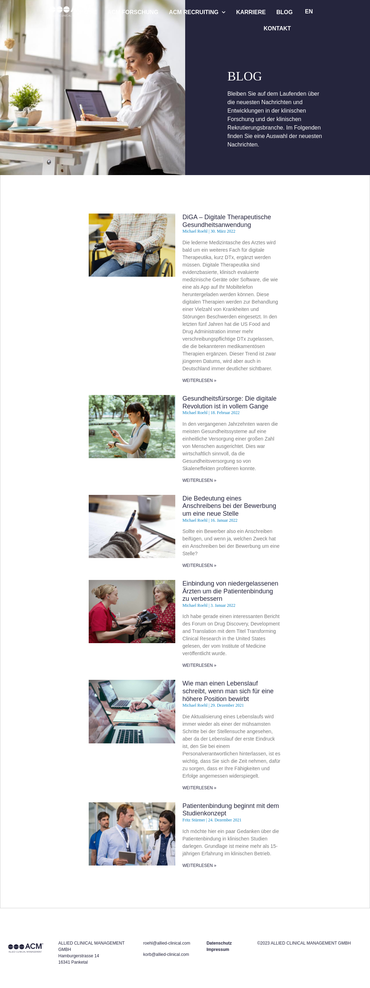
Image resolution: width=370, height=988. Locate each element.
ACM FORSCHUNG (132, 12)
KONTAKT (277, 28)
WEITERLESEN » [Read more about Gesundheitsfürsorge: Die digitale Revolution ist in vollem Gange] (199, 480)
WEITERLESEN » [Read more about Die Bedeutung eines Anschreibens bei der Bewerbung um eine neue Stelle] (199, 565)
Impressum (217, 949)
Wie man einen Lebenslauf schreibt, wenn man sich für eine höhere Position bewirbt (228, 691)
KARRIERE (251, 12)
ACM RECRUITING (197, 12)
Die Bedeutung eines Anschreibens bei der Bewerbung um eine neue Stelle (229, 506)
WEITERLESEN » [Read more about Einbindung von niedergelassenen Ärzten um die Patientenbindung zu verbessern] (199, 665)
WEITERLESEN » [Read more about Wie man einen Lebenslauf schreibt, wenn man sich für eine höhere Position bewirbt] (199, 787)
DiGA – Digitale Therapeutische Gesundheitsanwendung (226, 221)
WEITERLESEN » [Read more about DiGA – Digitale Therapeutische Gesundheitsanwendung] (199, 380)
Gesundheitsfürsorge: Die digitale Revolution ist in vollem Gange (229, 402)
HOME (88, 12)
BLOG (284, 12)
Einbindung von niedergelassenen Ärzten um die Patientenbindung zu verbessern (230, 591)
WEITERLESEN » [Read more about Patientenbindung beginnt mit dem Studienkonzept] (199, 865)
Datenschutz (218, 943)
